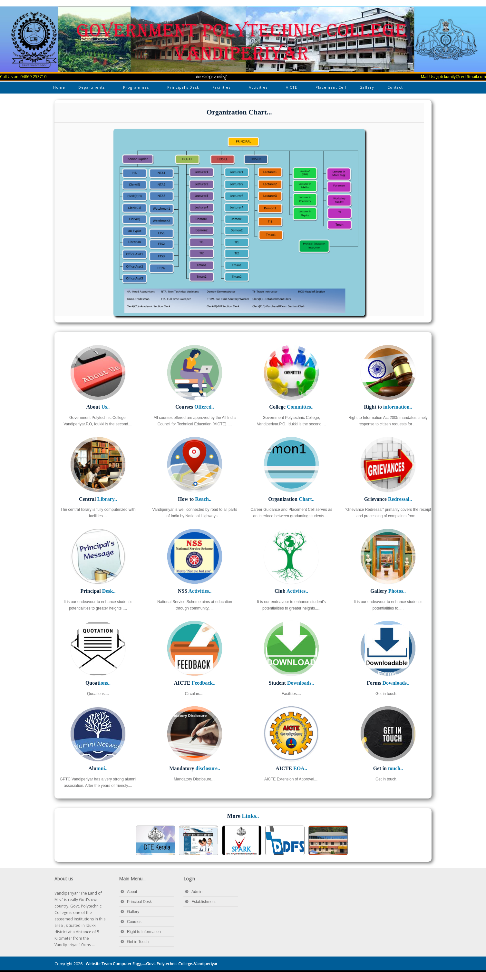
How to (194, 499)
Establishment (203, 901)
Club (291, 591)
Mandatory (194, 768)
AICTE (292, 89)
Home (59, 87)
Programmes (136, 89)
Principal (98, 591)
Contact (395, 87)
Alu (98, 768)
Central (98, 499)
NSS (194, 591)
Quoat (98, 683)
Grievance (388, 499)
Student (291, 683)
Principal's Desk (183, 87)
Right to (388, 407)
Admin (196, 891)
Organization (291, 499)
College (291, 407)
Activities (258, 89)
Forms (388, 683)
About (98, 407)
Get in (388, 768)
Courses (194, 407)
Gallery (366, 87)
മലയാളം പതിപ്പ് (211, 76)
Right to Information (144, 931)
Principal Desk (139, 901)
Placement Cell (331, 87)
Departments (92, 89)
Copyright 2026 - (136, 964)
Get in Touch (138, 941)
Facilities (222, 89)
